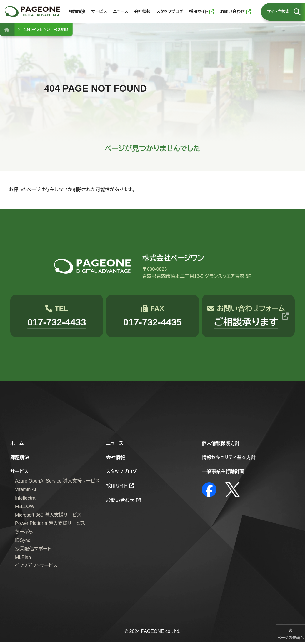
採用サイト (117, 485)
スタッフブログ (121, 471)
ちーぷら (24, 531)
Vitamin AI (25, 489)
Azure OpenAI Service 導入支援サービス (57, 480)
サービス (19, 471)
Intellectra (25, 497)
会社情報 (115, 457)
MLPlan (23, 557)
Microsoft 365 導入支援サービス (48, 514)
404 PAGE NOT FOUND (45, 29)
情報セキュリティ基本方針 (229, 457)
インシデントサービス (36, 565)
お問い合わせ (120, 500)
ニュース (115, 443)
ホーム (17, 443)
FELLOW (24, 506)
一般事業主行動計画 (223, 471)
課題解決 (19, 457)
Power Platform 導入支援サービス (50, 523)
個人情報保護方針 (220, 443)
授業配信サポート (33, 548)
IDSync (22, 540)
